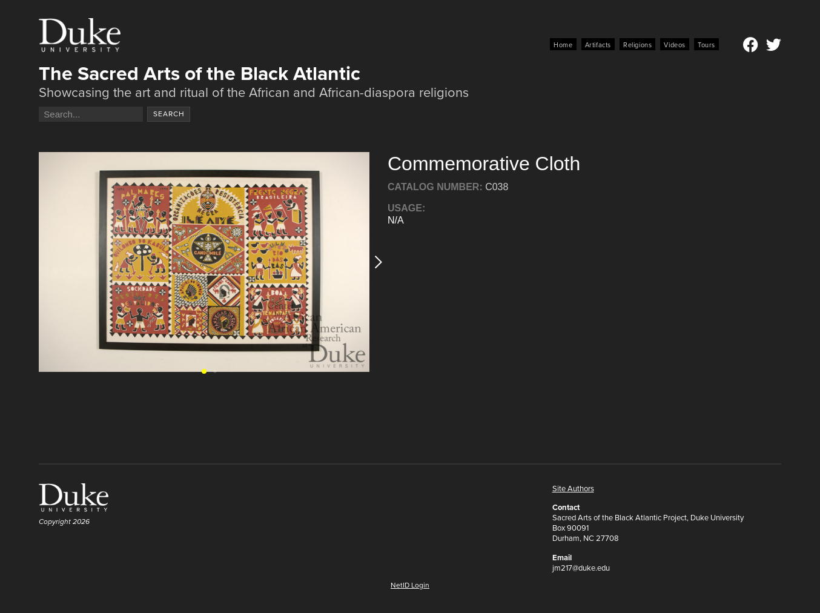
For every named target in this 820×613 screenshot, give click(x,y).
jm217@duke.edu (581, 568)
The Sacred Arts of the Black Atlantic (199, 73)
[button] (374, 262)
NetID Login (410, 585)
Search (169, 113)
